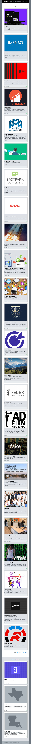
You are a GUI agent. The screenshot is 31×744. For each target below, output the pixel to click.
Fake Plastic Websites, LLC (9, 456)
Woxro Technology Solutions (10, 615)
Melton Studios (7, 375)
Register (26, 1)
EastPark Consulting (8, 187)
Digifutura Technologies (9, 161)
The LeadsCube (7, 589)
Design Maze (7, 731)
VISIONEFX (6, 242)
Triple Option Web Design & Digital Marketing (13, 268)
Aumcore (6, 215)
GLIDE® (6, 26)
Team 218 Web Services (9, 481)
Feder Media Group (8, 402)
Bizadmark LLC (7, 107)
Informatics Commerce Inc (9, 296)
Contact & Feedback (16, 742)
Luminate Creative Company (10, 322)
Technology (10, 742)
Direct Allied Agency (8, 562)
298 (23, 652)
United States (12, 1)
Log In (23, 1)
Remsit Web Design (8, 643)
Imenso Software (7, 52)
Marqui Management (8, 134)
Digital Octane (7, 80)
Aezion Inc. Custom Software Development (13, 535)
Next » (26, 652)
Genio (5, 679)
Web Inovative (7, 704)
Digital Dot (6, 508)
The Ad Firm (6, 429)
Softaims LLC (7, 349)
